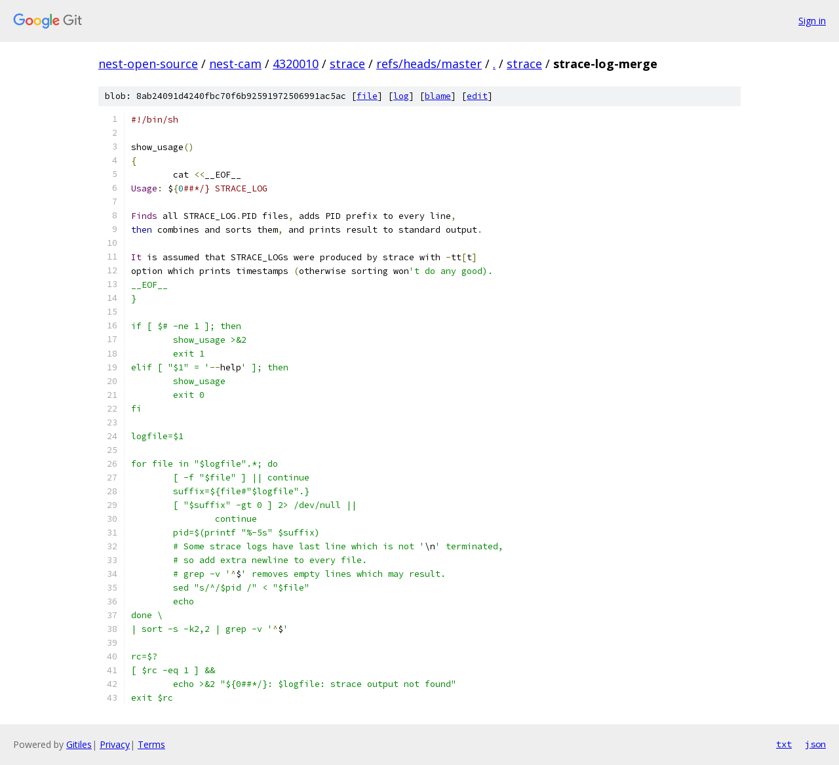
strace (347, 63)
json (815, 744)
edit (477, 96)
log (401, 96)
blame (438, 96)
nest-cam (235, 63)
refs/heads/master (429, 63)
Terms (151, 744)
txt (784, 744)
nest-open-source (148, 63)
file (367, 96)
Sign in (812, 20)
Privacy (115, 744)
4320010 (296, 63)
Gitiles (79, 744)
